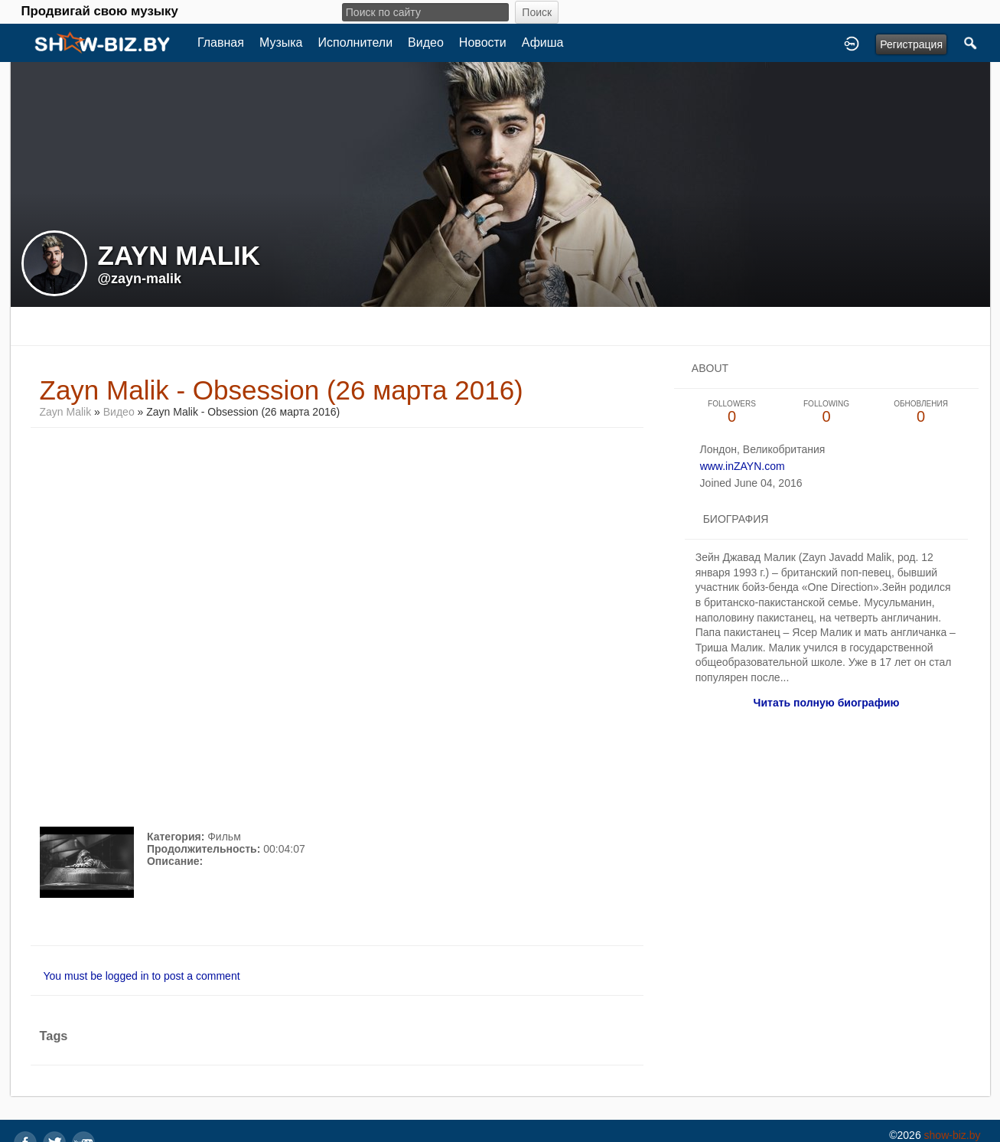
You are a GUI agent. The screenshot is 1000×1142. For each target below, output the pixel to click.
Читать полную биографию (827, 703)
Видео (426, 42)
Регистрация (911, 44)
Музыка (281, 42)
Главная (220, 42)
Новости (483, 42)
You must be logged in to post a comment (142, 976)
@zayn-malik (140, 278)
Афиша (543, 42)
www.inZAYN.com (742, 466)
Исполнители (355, 42)
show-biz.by (952, 1135)
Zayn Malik (66, 412)
